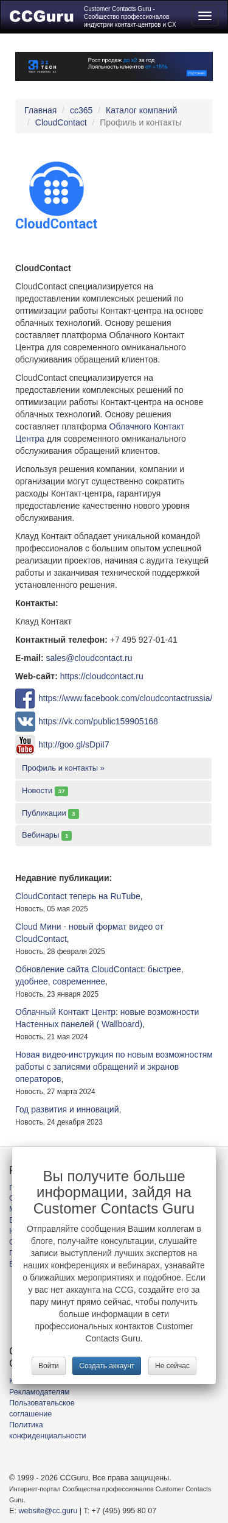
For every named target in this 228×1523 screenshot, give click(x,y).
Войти (48, 1366)
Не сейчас (172, 1366)
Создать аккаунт (106, 1366)
